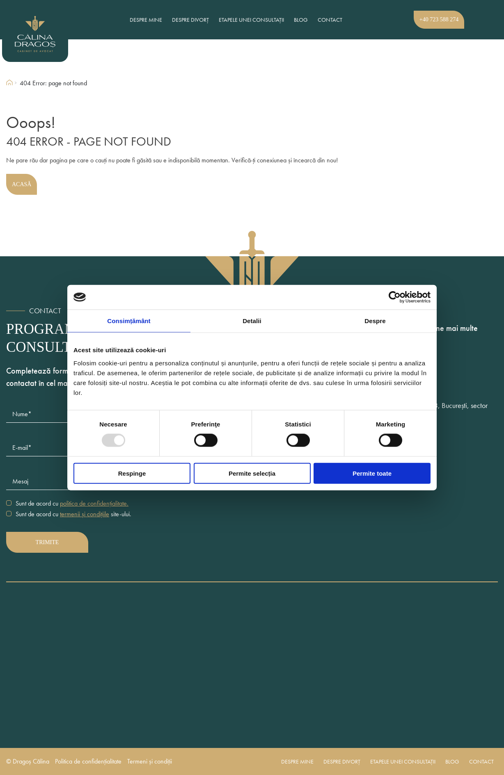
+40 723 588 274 (438, 19)
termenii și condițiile (84, 514)
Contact (330, 19)
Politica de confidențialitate (88, 761)
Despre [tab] (374, 320)
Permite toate (372, 473)
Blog (301, 19)
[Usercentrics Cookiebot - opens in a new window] (395, 297)
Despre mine (146, 19)
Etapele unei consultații (251, 19)
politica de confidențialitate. (94, 503)
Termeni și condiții (149, 761)
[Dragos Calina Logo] (49, 34)
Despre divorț (190, 19)
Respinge (132, 473)
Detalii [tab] (252, 320)
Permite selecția (252, 473)
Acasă (21, 184)
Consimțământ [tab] (128, 320)
